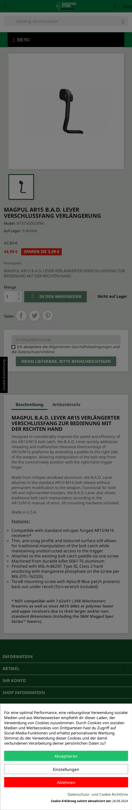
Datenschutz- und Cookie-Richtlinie (98, 794)
